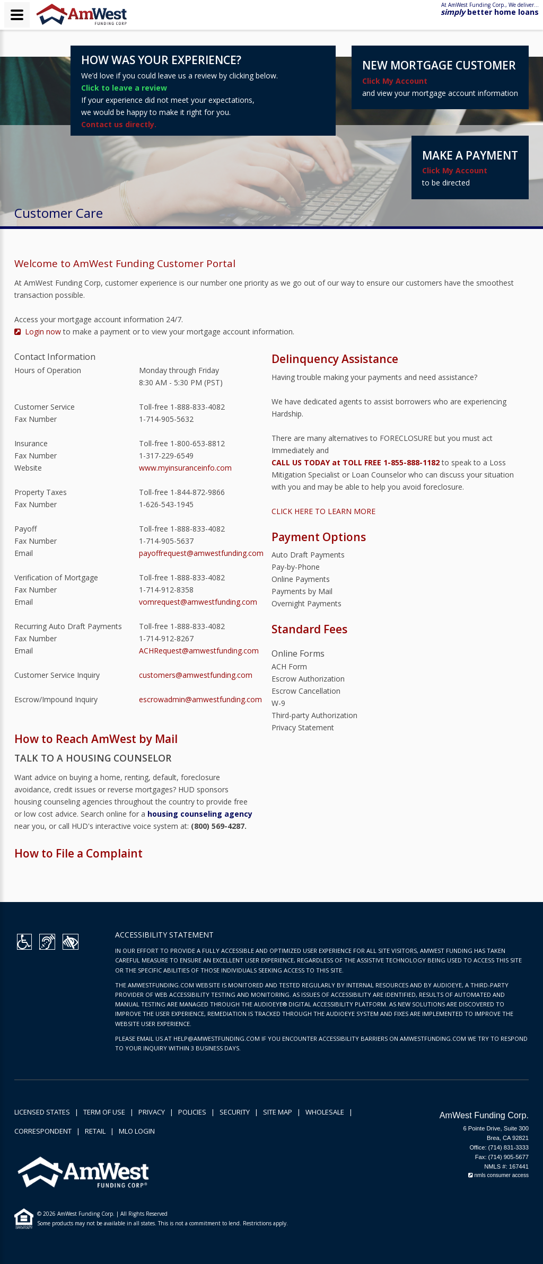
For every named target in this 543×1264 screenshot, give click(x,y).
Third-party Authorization (314, 715)
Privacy (151, 1112)
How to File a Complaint (78, 853)
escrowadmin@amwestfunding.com (200, 699)
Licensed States (42, 1112)
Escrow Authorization (308, 679)
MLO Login (137, 1131)
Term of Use (104, 1112)
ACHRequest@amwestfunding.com (199, 651)
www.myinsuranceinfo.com (185, 468)
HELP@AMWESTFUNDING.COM (216, 1038)
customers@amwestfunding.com (195, 675)
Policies (192, 1112)
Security (235, 1112)
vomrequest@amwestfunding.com (198, 602)
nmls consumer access (498, 1175)
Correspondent (43, 1131)
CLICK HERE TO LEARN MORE (323, 511)
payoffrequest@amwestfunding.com (201, 553)
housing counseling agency (199, 814)
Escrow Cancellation (306, 691)
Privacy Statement (303, 727)
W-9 (278, 703)
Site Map (277, 1112)
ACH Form (289, 666)
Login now (38, 331)
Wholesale (324, 1112)
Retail (95, 1131)
